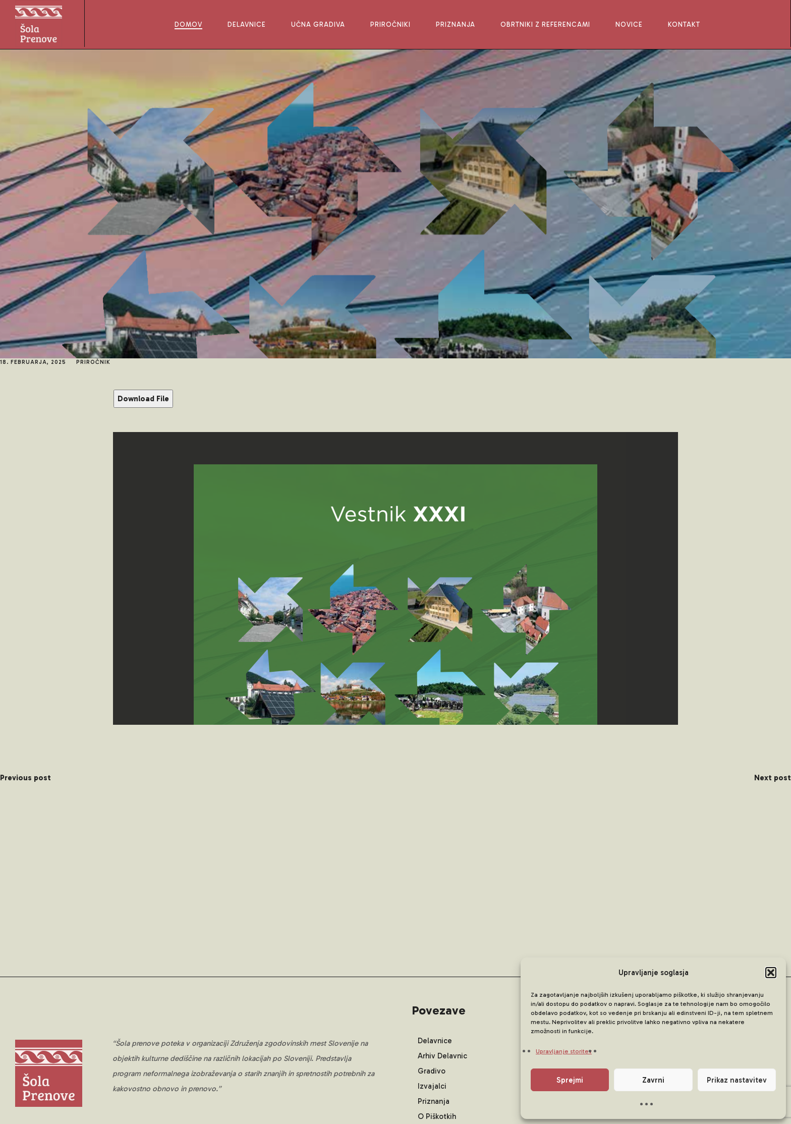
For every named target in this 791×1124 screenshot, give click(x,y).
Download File (143, 398)
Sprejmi (569, 1080)
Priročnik (93, 362)
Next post (772, 777)
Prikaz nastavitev (737, 1080)
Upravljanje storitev (564, 1051)
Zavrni (653, 1080)
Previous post (25, 777)
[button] (771, 973)
